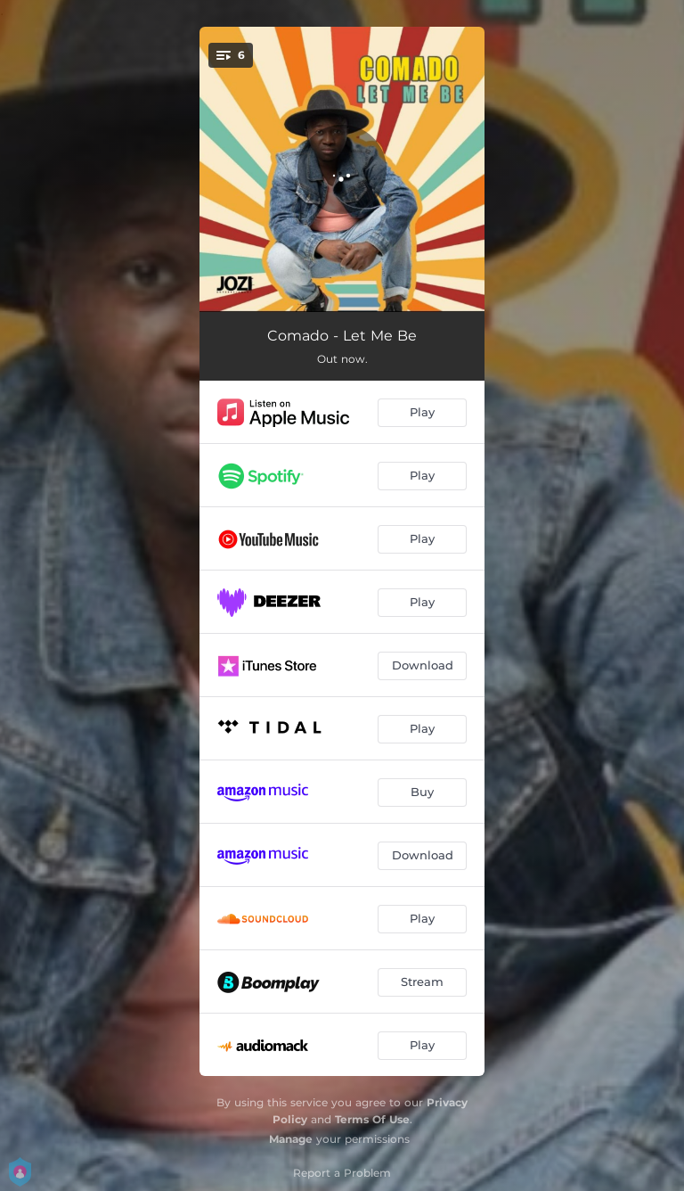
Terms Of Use (372, 1119)
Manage (291, 1139)
